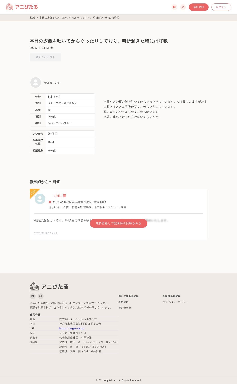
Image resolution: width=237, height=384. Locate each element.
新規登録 (192, 7)
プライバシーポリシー (176, 302)
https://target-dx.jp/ (72, 327)
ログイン (219, 7)
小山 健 (55, 195)
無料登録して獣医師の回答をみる (118, 222)
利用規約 (124, 302)
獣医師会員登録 (172, 295)
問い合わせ (125, 308)
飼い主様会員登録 (129, 295)
